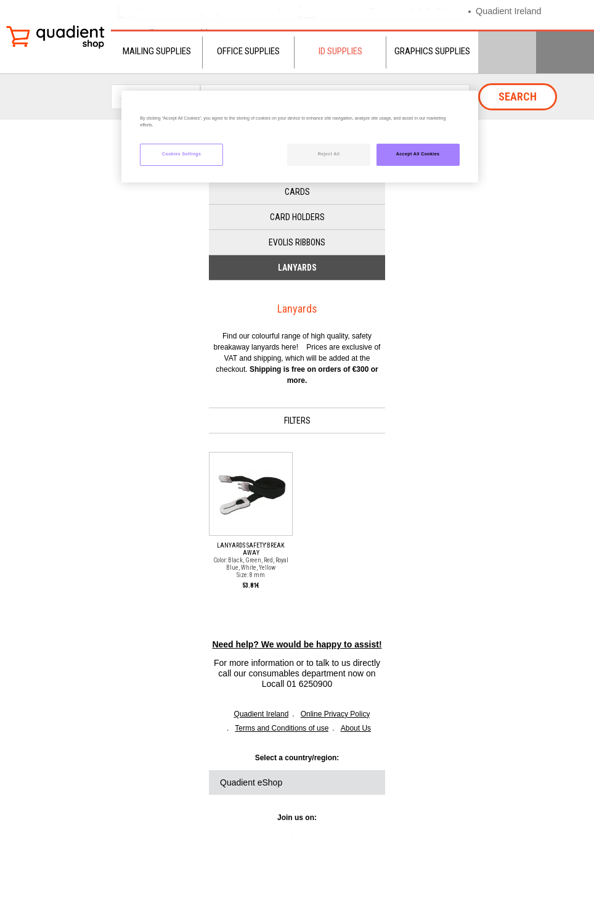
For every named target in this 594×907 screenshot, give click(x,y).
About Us (356, 728)
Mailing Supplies (157, 51)
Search (517, 96)
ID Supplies (340, 51)
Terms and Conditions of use (281, 728)
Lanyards (297, 268)
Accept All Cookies (418, 154)
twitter (280, 841)
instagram (246, 875)
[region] (299, 137)
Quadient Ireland (510, 11)
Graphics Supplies (432, 51)
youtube (348, 841)
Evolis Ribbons (297, 242)
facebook (314, 841)
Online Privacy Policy (335, 714)
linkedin (246, 841)
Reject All (329, 154)
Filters (297, 420)
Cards (297, 192)
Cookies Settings (181, 154)
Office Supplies (248, 51)
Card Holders (297, 217)
